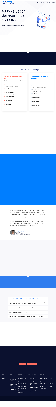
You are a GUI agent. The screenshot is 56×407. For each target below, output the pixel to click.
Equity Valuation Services (22, 388)
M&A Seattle (50, 378)
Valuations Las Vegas (43, 389)
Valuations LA (42, 381)
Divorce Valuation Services (22, 385)
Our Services (3, 381)
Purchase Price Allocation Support (33, 384)
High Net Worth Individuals (22, 383)
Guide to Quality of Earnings (12, 388)
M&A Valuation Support (33, 380)
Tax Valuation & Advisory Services (33, 391)
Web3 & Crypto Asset (21, 392)
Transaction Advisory (33, 381)
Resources (3, 378)
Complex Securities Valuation (22, 381)
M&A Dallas (50, 381)
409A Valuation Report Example (13, 380)
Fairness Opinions (32, 378)
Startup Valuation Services (22, 386)
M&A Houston (50, 380)
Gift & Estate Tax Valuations (22, 378)
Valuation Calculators (13, 389)
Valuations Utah (42, 383)
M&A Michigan (51, 383)
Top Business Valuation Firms (13, 385)
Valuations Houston (43, 388)
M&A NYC (50, 385)
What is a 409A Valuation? (12, 377)
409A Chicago (42, 386)
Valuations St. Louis (43, 380)
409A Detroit (42, 385)
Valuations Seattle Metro (43, 378)
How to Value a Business (12, 382)
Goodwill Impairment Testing (34, 387)
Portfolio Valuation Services (22, 380)
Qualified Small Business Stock (34, 389)
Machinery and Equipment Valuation (22, 390)
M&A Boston (50, 386)
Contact (3, 380)
